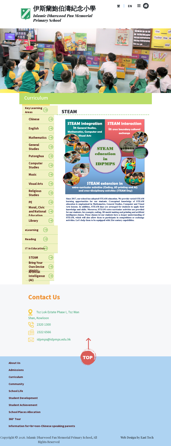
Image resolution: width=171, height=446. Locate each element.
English (36, 128)
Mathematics (40, 137)
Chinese (36, 119)
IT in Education (37, 248)
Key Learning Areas (40, 110)
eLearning (34, 230)
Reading (32, 239)
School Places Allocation (24, 412)
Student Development (23, 398)
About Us (14, 363)
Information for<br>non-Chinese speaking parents (42, 426)
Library (36, 220)
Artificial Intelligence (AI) (40, 276)
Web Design (128, 437)
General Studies (40, 147)
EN (130, 6)
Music (35, 174)
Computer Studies (40, 165)
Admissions (16, 370)
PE (33, 202)
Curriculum (16, 377)
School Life (16, 391)
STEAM (36, 257)
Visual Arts (38, 183)
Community (16, 384)
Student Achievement (23, 405)
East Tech (147, 437)
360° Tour (15, 419)
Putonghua (38, 156)
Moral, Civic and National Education (40, 211)
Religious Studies (40, 193)
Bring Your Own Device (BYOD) (40, 267)
